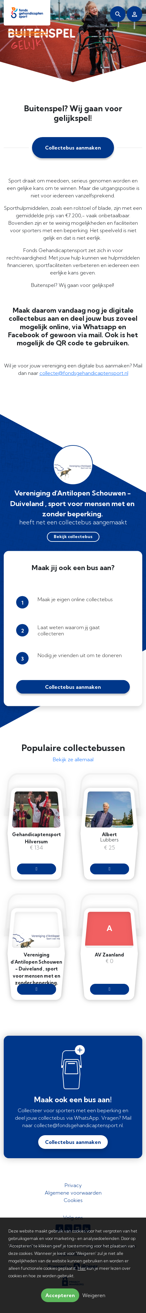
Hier (82, 1268)
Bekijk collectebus (73, 536)
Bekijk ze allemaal (73, 759)
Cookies (73, 1200)
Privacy (73, 1185)
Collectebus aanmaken (73, 148)
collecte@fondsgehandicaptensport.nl (83, 373)
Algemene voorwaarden (73, 1193)
